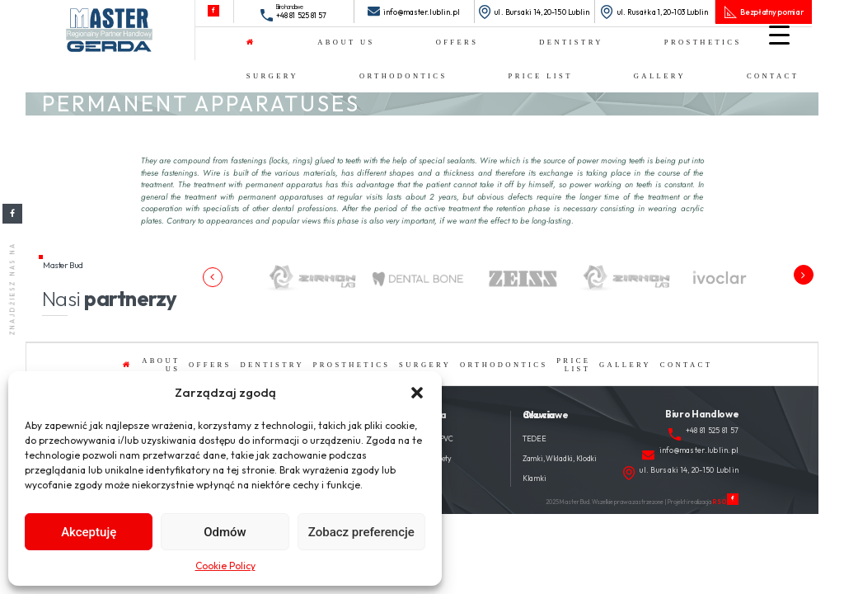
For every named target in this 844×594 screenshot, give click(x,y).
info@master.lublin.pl (421, 11)
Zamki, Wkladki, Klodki (560, 458)
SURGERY (272, 76)
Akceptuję (88, 532)
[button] (417, 392)
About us (345, 42)
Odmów (225, 532)
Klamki (534, 478)
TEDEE (534, 438)
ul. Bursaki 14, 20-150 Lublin (542, 11)
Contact (773, 76)
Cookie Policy (225, 565)
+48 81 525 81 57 (301, 15)
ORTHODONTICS (403, 76)
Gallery (660, 76)
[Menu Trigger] (779, 35)
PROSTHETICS (703, 42)
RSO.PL (725, 502)
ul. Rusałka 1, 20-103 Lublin (663, 11)
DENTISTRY (571, 42)
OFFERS (457, 42)
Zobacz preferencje (361, 532)
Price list (541, 76)
